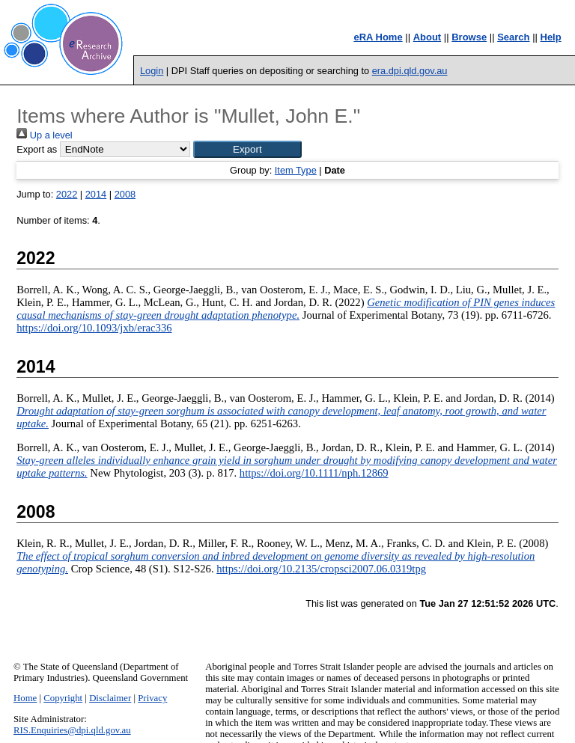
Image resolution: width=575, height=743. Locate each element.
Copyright (62, 698)
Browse (469, 37)
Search (513, 37)
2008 (125, 194)
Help (551, 37)
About (427, 37)
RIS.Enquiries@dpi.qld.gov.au (72, 730)
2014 (95, 194)
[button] (247, 149)
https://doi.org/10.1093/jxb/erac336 (93, 328)
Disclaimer (110, 698)
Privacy (152, 698)
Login (151, 70)
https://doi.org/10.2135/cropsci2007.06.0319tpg (321, 569)
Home (25, 698)
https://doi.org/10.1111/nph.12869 (314, 473)
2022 (66, 194)
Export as (36, 149)
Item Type (296, 170)
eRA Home (377, 37)
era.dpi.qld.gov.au (410, 70)
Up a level (44, 135)
